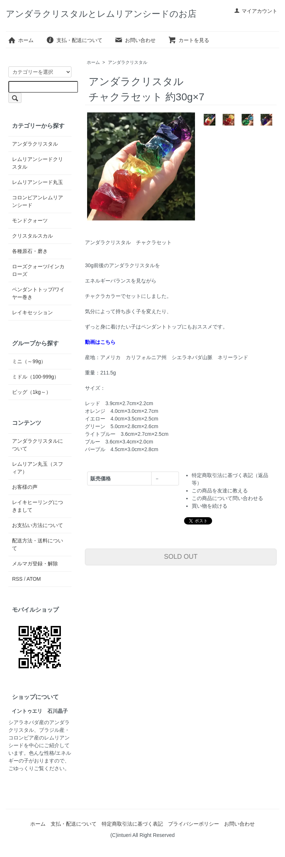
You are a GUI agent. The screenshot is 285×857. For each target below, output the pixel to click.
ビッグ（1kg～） (31, 392)
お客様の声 (25, 487)
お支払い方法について (37, 525)
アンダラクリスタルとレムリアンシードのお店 (101, 14)
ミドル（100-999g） (35, 377)
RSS (17, 579)
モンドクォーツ (30, 220)
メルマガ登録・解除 (35, 563)
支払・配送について (74, 40)
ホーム (21, 40)
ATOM (34, 579)
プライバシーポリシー (193, 824)
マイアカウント (255, 11)
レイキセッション (32, 312)
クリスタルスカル (32, 236)
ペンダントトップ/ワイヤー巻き (38, 293)
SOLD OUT (181, 556)
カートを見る (188, 40)
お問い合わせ (135, 40)
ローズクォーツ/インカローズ (38, 270)
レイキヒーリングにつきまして (37, 506)
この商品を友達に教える (220, 490)
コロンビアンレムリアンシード (37, 201)
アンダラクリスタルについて (37, 444)
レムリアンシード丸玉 (37, 182)
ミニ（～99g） (29, 361)
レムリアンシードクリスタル (37, 163)
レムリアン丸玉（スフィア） (37, 467)
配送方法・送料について (37, 544)
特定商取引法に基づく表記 (132, 824)
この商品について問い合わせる (227, 498)
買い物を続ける (209, 506)
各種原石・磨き (30, 251)
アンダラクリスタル (127, 62)
